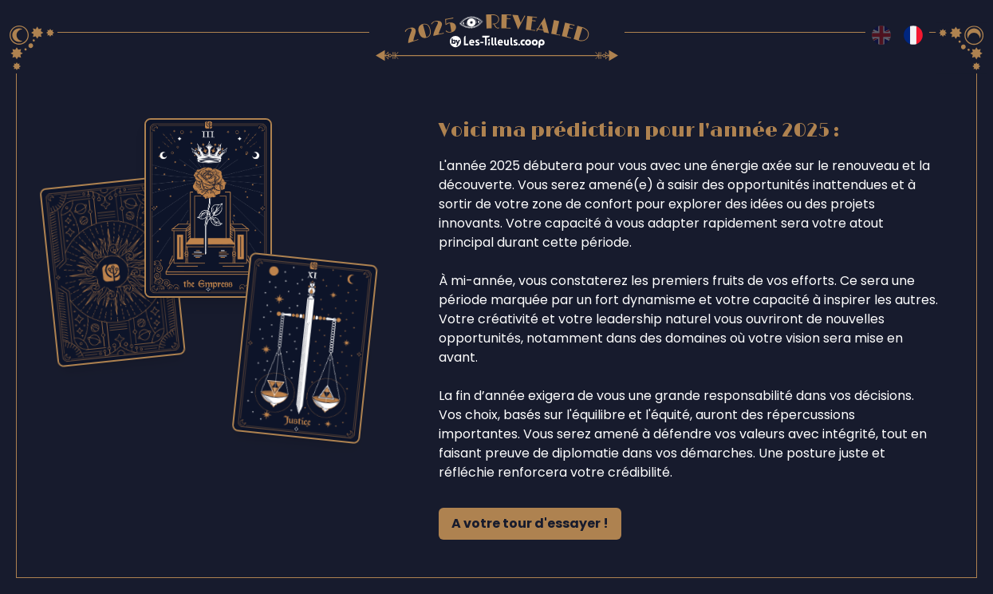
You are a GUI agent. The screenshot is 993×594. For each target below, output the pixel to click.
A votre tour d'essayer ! (530, 523)
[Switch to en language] (881, 35)
